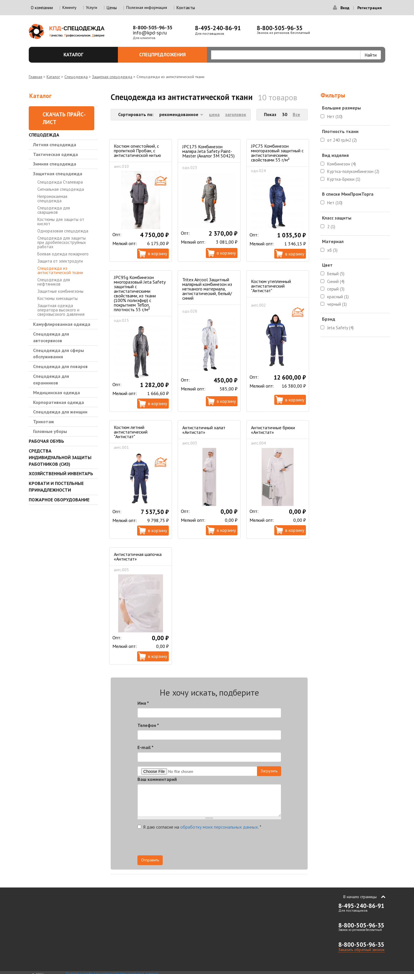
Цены (112, 7)
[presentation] (229, 844)
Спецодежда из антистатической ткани (60, 270)
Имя (143, 703)
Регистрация (369, 7)
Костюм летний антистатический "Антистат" (130, 431)
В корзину (157, 253)
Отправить (150, 860)
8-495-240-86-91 (218, 28)
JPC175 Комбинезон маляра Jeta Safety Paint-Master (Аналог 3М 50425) (208, 151)
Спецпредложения (169, 54)
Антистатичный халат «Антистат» (203, 430)
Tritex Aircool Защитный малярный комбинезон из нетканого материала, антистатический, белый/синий (207, 289)
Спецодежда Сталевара (60, 182)
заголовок (235, 114)
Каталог (88, 54)
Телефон (148, 725)
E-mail (145, 747)
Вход (344, 7)
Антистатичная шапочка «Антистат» (138, 556)
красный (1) (338, 296)
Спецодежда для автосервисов (51, 337)
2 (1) (331, 226)
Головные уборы (50, 431)
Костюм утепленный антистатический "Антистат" (271, 285)
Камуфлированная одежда (61, 324)
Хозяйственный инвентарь (61, 473)
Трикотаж (43, 421)
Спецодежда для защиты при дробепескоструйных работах (61, 242)
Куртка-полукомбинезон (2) (353, 171)
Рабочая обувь (46, 441)
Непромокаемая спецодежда (52, 198)
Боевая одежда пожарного (63, 254)
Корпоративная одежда (58, 402)
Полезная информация (146, 7)
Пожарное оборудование (59, 500)
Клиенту (69, 7)
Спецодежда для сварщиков (53, 210)
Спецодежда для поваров (60, 366)
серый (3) (335, 289)
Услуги (91, 7)
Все (296, 114)
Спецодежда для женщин (60, 412)
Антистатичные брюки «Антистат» (273, 430)
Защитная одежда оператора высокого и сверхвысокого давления (61, 310)
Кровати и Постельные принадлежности (56, 486)
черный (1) (337, 304)
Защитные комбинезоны (60, 291)
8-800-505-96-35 (152, 27)
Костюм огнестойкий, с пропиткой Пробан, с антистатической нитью (137, 150)
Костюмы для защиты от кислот (60, 221)
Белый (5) (335, 273)
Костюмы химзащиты (57, 298)
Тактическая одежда (55, 154)
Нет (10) (334, 116)
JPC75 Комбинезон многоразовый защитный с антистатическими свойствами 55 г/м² (277, 153)
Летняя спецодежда (54, 144)
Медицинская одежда (56, 392)
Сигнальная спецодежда (60, 189)
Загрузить (269, 770)
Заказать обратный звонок (361, 949)
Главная (35, 76)
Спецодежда (76, 76)
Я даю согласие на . (199, 827)
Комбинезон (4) (341, 164)
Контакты (186, 7)
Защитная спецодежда (112, 76)
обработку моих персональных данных (219, 827)
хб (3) (332, 250)
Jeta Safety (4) (340, 327)
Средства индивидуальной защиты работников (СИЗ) (60, 457)
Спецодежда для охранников (51, 379)
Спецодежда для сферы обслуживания (58, 353)
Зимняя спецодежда (54, 164)
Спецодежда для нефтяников (53, 282)
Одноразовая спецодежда (62, 231)
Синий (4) (335, 281)
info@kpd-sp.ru (150, 32)
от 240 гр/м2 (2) (342, 140)
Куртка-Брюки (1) (343, 179)
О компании (42, 7)
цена (214, 114)
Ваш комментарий (157, 779)
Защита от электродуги (60, 261)
